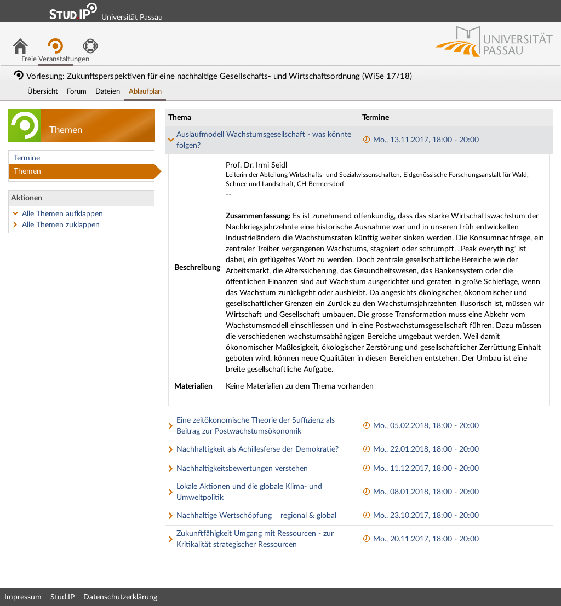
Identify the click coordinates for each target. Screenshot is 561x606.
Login (548, 11)
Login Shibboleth (491, 11)
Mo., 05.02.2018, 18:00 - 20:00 (420, 426)
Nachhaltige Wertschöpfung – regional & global (256, 516)
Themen (27, 171)
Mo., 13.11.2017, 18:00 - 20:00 (420, 140)
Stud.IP (62, 597)
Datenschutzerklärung (120, 597)
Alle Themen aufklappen (62, 214)
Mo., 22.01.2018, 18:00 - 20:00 (420, 449)
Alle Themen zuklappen (61, 225)
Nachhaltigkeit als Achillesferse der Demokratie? (257, 449)
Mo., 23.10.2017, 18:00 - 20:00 (420, 516)
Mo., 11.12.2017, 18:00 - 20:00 (420, 468)
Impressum (23, 597)
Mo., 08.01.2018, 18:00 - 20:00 (420, 492)
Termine (27, 158)
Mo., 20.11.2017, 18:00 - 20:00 (420, 539)
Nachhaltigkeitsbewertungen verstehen (242, 468)
